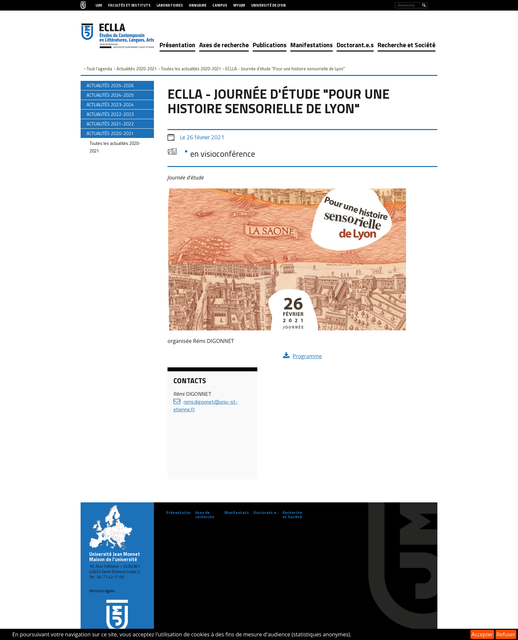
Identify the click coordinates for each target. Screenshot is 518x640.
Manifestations (311, 45)
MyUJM (239, 5)
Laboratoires (170, 5)
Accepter (482, 634)
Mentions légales (102, 590)
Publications (269, 45)
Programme (307, 356)
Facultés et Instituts (129, 5)
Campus (219, 5)
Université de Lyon (268, 5)
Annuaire (197, 5)
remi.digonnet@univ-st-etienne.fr (205, 405)
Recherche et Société (406, 45)
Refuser (506, 634)
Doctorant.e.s (355, 45)
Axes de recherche (224, 45)
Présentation (177, 45)
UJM (98, 5)
